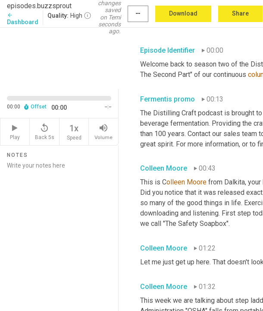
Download (183, 13)
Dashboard (22, 18)
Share (240, 13)
